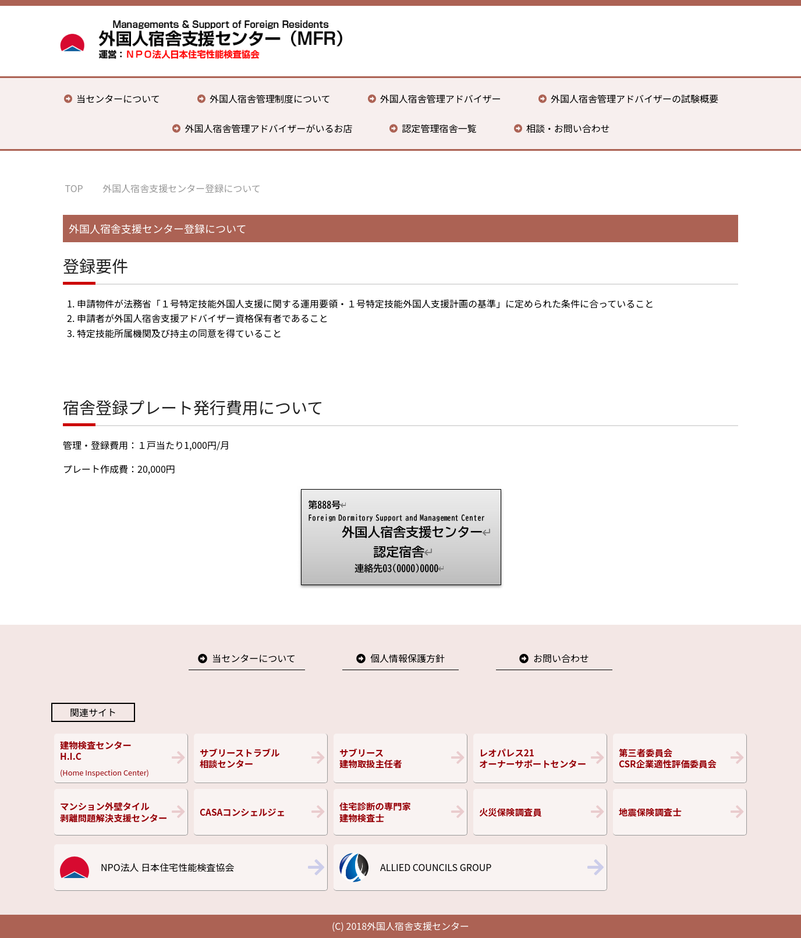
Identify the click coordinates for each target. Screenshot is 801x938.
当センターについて (118, 98)
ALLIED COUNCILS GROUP (435, 867)
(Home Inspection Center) (121, 758)
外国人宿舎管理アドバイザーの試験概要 (634, 98)
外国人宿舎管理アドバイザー (440, 98)
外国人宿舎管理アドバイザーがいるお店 (268, 128)
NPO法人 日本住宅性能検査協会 (167, 867)
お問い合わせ (561, 658)
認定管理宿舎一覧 (439, 128)
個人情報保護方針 (407, 658)
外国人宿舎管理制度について (270, 98)
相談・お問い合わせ (568, 128)
